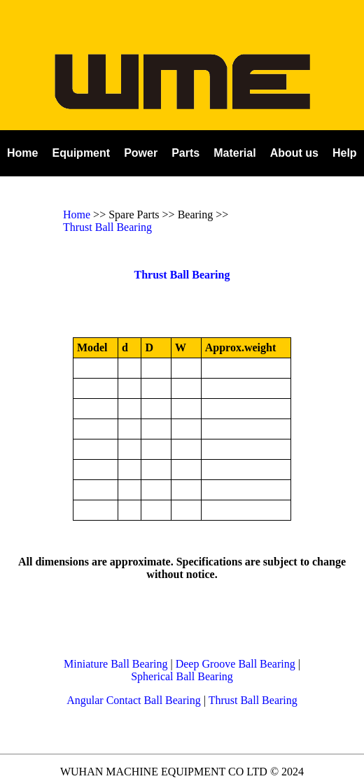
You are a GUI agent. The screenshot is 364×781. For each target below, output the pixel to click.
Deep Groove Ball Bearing (235, 664)
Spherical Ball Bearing (182, 676)
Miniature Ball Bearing (115, 664)
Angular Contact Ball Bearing (133, 700)
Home (76, 214)
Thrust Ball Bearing (107, 227)
